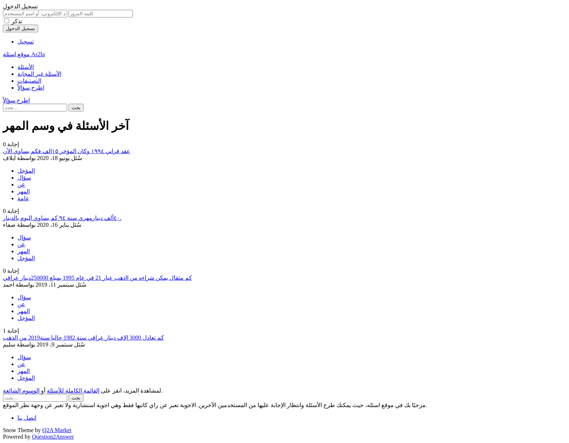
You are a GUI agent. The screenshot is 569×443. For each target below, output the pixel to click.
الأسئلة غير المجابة (39, 74)
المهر (23, 191)
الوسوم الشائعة (21, 390)
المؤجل (26, 171)
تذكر (17, 21)
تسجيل (25, 41)
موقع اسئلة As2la (24, 54)
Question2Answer (53, 437)
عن (21, 184)
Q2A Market (56, 430)
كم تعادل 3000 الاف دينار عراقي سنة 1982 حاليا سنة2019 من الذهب (83, 338)
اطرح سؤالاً (30, 88)
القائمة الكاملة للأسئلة (73, 390)
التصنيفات (29, 81)
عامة (23, 198)
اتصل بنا (26, 418)
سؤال (24, 178)
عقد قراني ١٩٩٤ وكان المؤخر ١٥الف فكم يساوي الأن (66, 151)
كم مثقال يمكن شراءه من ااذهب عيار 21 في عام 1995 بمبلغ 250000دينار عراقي (97, 278)
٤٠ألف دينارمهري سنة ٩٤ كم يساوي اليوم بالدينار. (62, 218)
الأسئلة (25, 67)
